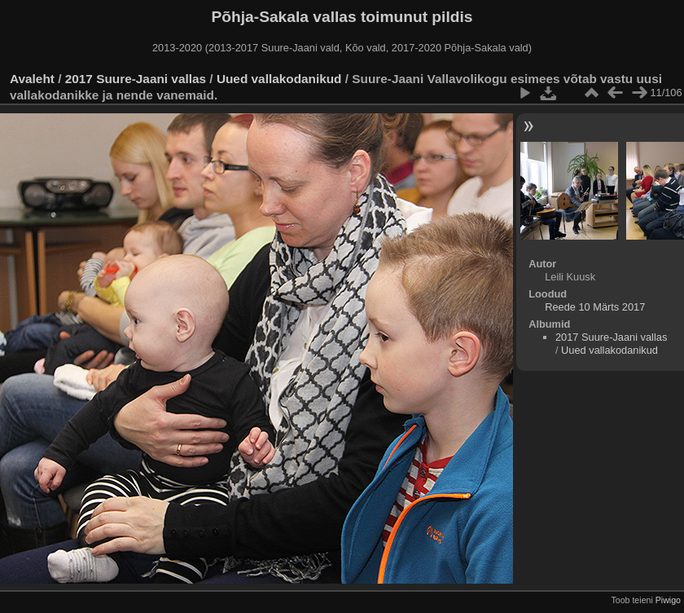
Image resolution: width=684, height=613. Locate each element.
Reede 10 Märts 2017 (595, 307)
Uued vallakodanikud (279, 79)
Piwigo (668, 600)
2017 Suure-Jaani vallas (135, 79)
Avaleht (32, 79)
